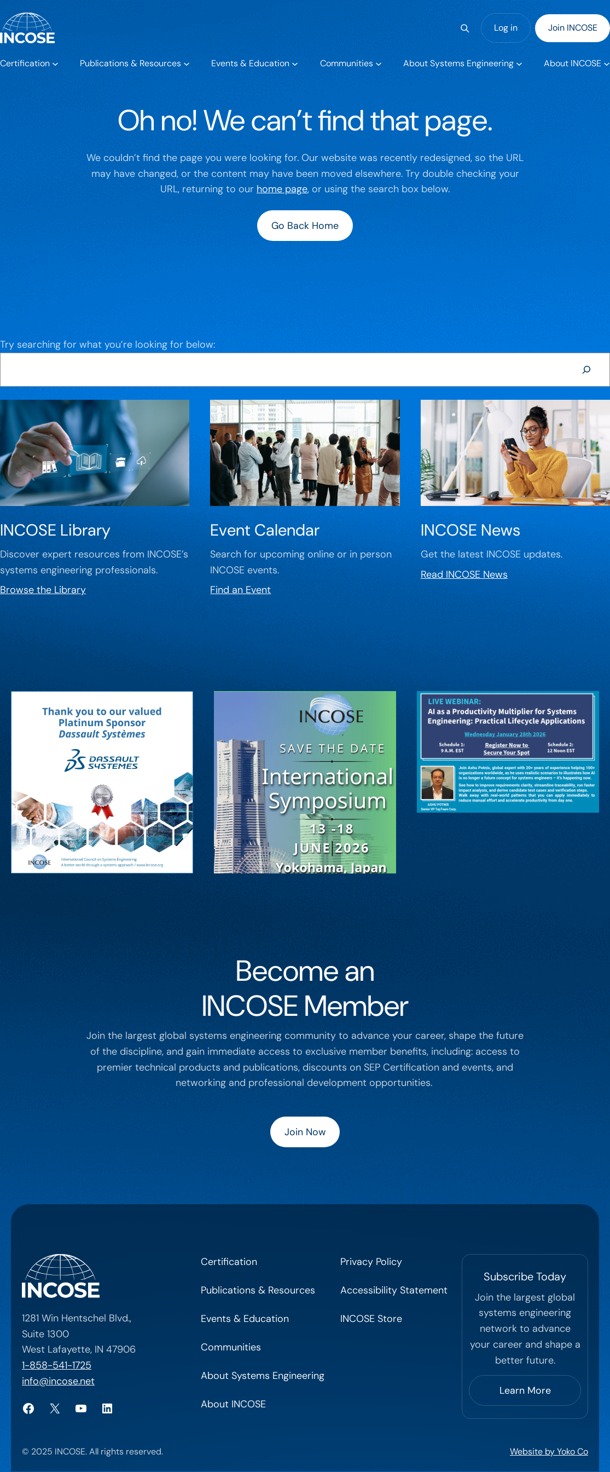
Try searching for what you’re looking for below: (107, 344)
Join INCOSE (572, 27)
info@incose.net (58, 1381)
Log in (506, 27)
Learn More (525, 1391)
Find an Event (240, 590)
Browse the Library (43, 590)
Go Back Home (305, 225)
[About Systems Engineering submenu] (462, 63)
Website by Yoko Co (549, 1452)
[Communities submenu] (350, 63)
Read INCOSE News (464, 574)
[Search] (465, 28)
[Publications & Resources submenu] (134, 63)
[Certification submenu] (28, 63)
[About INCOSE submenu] (576, 63)
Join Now (305, 1132)
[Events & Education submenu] (254, 63)
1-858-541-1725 (56, 1365)
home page (282, 189)
